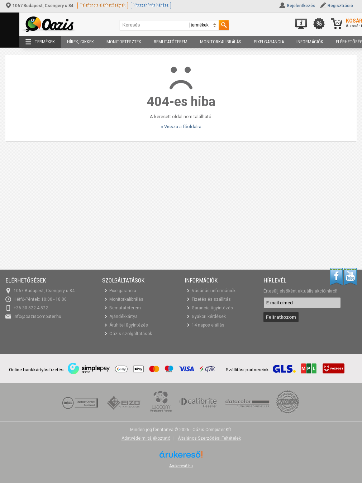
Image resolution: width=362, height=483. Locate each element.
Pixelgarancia (269, 41)
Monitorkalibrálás (220, 41)
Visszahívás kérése (150, 5)
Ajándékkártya (123, 316)
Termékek (40, 42)
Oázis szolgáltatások (130, 333)
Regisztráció (340, 5)
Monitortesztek (123, 41)
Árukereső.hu (180, 466)
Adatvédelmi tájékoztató (146, 438)
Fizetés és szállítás (211, 299)
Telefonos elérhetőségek (102, 5)
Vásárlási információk (213, 290)
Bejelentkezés (301, 5)
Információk (309, 41)
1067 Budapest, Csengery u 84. (40, 5)
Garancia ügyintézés (212, 307)
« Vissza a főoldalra (181, 126)
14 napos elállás (208, 325)
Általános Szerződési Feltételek (209, 438)
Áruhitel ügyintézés (128, 325)
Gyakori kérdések (209, 316)
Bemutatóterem (170, 41)
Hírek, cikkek (80, 41)
